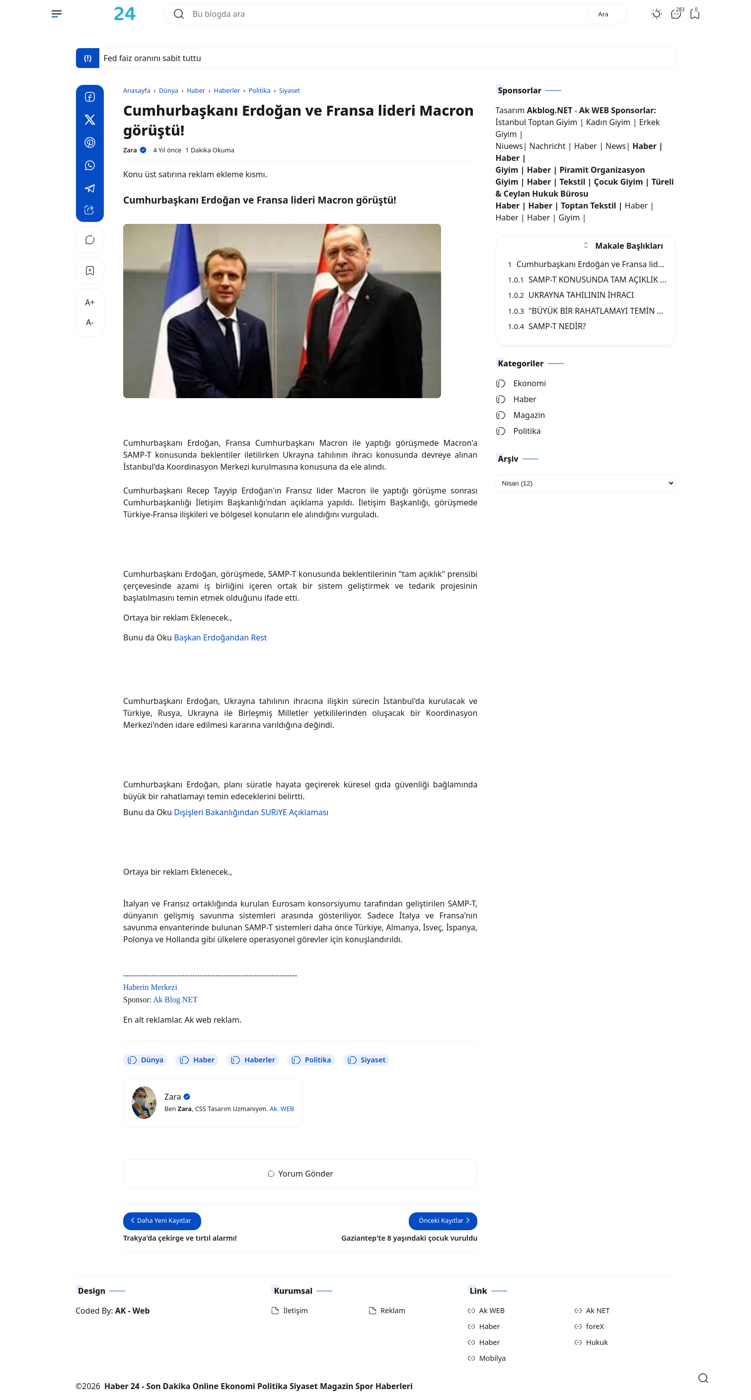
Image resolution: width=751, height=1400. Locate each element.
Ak (273, 1108)
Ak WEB (492, 1310)
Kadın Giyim (608, 122)
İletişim (295, 1310)
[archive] (586, 483)
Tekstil (572, 181)
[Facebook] (90, 98)
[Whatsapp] (90, 166)
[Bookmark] (90, 271)
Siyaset (366, 1060)
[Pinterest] (90, 144)
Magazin (520, 415)
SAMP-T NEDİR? (547, 326)
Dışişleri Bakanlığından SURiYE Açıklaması (251, 812)
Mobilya (492, 1358)
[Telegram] (90, 189)
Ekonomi (521, 383)
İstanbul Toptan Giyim (537, 122)
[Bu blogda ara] (386, 14)
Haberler (252, 1060)
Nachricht (548, 145)
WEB (287, 1108)
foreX (595, 1326)
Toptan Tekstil (588, 205)
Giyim (507, 169)
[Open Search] (703, 1378)
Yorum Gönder (300, 1173)
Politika (311, 1060)
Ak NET (598, 1310)
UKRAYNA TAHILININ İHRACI (571, 294)
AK (120, 1310)
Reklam (392, 1310)
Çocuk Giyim (618, 181)
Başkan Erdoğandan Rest (220, 637)
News (615, 145)
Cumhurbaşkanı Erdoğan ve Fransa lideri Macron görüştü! (621, 264)
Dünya (145, 1060)
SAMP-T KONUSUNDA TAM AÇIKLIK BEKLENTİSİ (606, 279)
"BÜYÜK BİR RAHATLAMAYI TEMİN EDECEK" (598, 310)
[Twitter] (90, 121)
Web (141, 1310)
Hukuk (597, 1342)
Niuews (509, 145)
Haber (197, 1060)
